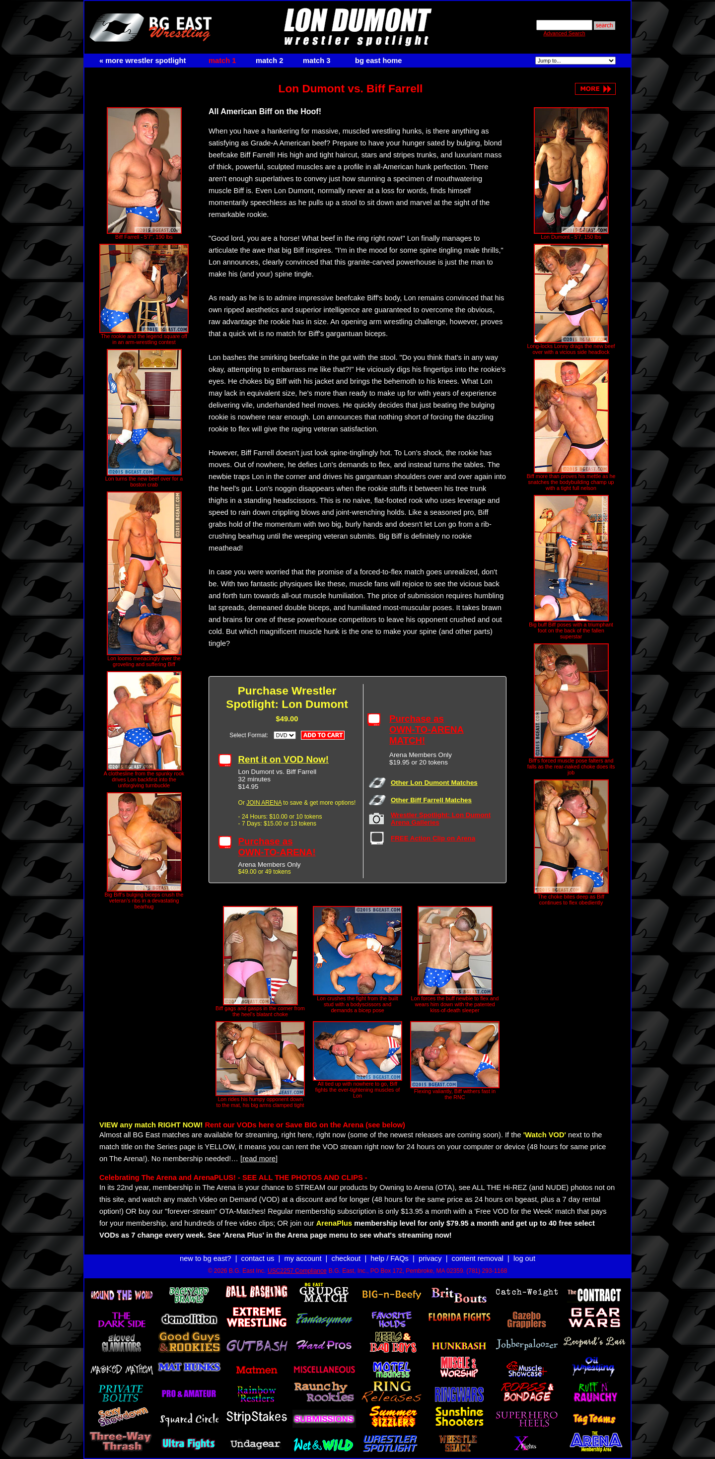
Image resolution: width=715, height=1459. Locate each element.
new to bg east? (205, 1258)
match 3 (316, 61)
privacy (430, 1258)
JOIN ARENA (264, 802)
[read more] (259, 1159)
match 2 (269, 61)
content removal (477, 1258)
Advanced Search (564, 33)
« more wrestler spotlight (142, 61)
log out (524, 1258)
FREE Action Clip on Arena (433, 838)
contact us (258, 1258)
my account (303, 1258)
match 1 (222, 61)
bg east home (378, 61)
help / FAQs (389, 1258)
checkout (346, 1258)
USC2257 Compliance (297, 1270)
